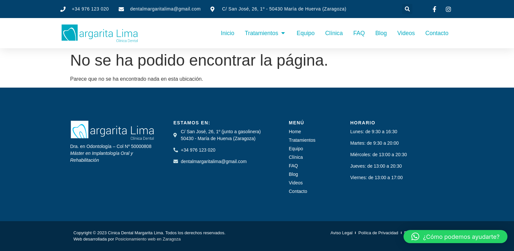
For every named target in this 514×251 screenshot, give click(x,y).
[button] (407, 9)
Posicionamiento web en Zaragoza (148, 239)
